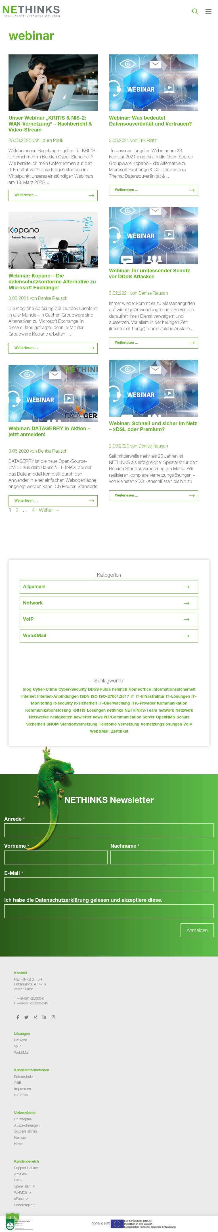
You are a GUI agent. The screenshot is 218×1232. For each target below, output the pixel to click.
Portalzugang (24, 1205)
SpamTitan (22, 1186)
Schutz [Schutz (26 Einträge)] (183, 718)
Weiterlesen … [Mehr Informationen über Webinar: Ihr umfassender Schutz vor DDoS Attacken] (126, 343)
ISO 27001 (22, 1095)
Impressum (22, 1089)
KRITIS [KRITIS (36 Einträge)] (78, 711)
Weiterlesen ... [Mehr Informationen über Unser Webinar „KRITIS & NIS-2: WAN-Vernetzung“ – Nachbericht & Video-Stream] (25, 195)
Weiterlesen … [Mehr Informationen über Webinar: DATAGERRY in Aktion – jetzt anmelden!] (26, 500)
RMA (18, 1180)
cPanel (19, 1199)
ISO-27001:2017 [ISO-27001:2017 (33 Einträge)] (114, 697)
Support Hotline (26, 1168)
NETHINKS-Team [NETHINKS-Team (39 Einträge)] (141, 711)
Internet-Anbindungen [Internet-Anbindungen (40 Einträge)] (58, 697)
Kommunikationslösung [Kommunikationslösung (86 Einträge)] (48, 711)
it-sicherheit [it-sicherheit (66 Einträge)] (85, 704)
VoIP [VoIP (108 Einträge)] (187, 725)
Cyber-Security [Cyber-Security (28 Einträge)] (72, 690)
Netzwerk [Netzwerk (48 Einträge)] (184, 711)
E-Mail (13, 873)
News (18, 1144)
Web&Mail (34, 636)
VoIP (28, 619)
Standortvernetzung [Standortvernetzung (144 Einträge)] (78, 725)
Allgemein (34, 587)
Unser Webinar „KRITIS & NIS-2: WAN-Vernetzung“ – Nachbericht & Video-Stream (50, 124)
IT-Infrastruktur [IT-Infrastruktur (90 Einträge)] (150, 697)
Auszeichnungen (27, 1125)
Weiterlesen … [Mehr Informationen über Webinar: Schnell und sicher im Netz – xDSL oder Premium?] (126, 495)
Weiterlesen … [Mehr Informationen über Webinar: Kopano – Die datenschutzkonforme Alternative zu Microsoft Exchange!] (26, 348)
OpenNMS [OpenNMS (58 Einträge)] (165, 718)
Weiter (49, 510)
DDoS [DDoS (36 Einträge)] (93, 690)
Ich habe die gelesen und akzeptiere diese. (83, 900)
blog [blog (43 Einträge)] (27, 690)
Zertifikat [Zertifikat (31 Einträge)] (119, 732)
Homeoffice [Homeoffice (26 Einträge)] (140, 690)
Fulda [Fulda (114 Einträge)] (105, 690)
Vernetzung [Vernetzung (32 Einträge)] (128, 725)
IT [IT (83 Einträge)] (132, 697)
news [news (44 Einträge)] (98, 718)
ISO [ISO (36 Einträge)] (94, 697)
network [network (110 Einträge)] (166, 711)
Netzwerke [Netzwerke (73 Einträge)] (39, 718)
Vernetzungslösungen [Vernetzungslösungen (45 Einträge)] (161, 725)
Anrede (14, 819)
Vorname (16, 846)
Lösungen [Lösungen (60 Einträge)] (96, 711)
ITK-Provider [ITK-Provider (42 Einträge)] (143, 704)
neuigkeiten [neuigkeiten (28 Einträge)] (61, 718)
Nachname (125, 846)
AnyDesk (20, 1174)
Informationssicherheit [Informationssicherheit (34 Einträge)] (174, 690)
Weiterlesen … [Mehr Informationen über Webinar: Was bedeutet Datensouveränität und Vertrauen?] (126, 190)
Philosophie (23, 1119)
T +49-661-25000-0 (29, 998)
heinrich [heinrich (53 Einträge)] (119, 690)
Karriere (20, 1137)
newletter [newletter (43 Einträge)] (82, 718)
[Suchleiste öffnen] (195, 11)
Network (33, 603)
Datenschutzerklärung (62, 900)
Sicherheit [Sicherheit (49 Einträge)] (35, 725)
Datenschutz (23, 1076)
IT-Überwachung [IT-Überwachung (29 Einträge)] (114, 704)
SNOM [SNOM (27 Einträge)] (53, 725)
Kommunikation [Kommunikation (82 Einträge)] (172, 704)
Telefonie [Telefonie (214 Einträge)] (108, 725)
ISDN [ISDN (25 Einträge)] (84, 697)
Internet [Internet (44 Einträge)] (28, 697)
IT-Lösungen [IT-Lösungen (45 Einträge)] (178, 697)
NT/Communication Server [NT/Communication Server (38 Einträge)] (129, 718)
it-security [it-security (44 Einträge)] (63, 704)
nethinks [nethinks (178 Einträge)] (115, 711)
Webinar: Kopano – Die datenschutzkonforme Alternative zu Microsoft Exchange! (52, 282)
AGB (17, 1082)
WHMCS (20, 1192)
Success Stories (25, 1131)
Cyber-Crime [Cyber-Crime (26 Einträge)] (45, 690)
